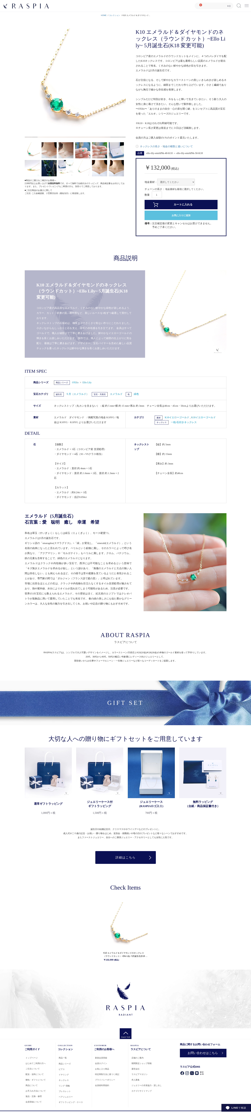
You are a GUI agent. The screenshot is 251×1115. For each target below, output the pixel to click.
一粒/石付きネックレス (184, 422)
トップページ (32, 1058)
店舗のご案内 (137, 1058)
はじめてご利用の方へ (36, 1063)
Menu (246, 4)
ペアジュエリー (66, 1097)
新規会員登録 (101, 1058)
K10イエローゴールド (177, 417)
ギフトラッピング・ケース (71, 1102)
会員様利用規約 (102, 1085)
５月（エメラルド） (77, 394)
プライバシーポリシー (105, 1080)
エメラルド (116, 394)
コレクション (114, 15)
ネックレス (162, 422)
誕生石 (59, 394)
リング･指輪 (64, 1086)
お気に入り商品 (102, 1069)
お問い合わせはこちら (203, 1053)
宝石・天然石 (100, 394)
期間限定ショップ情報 (141, 1063)
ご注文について (33, 1069)
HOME (103, 15)
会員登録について (34, 1102)
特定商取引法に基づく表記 (107, 1074)
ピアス (62, 1069)
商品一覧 (63, 1058)
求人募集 (135, 1080)
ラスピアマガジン (139, 1074)
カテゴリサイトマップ (141, 1091)
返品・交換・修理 (34, 1096)
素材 (159, 418)
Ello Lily (87, 382)
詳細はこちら (125, 857)
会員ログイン (101, 1063)
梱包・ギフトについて (36, 1080)
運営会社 (135, 1069)
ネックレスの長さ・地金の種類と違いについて (166, 146)
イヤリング (64, 1074)
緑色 (136, 394)
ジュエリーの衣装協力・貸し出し (146, 1085)
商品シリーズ (62, 382)
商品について (32, 1085)
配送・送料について (35, 1074)
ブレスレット (65, 1091)
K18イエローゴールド (203, 417)
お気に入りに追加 (181, 215)
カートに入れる (183, 204)
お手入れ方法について (36, 1091)
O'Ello (75, 382)
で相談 (238, 1107)
